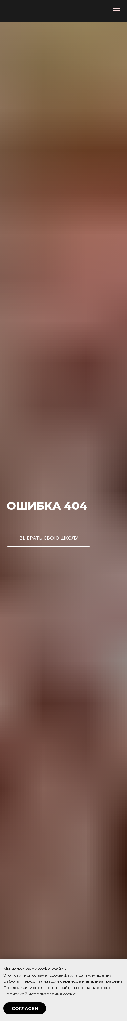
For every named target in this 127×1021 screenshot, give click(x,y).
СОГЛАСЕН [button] (25, 1008)
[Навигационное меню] (116, 10)
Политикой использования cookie (39, 993)
